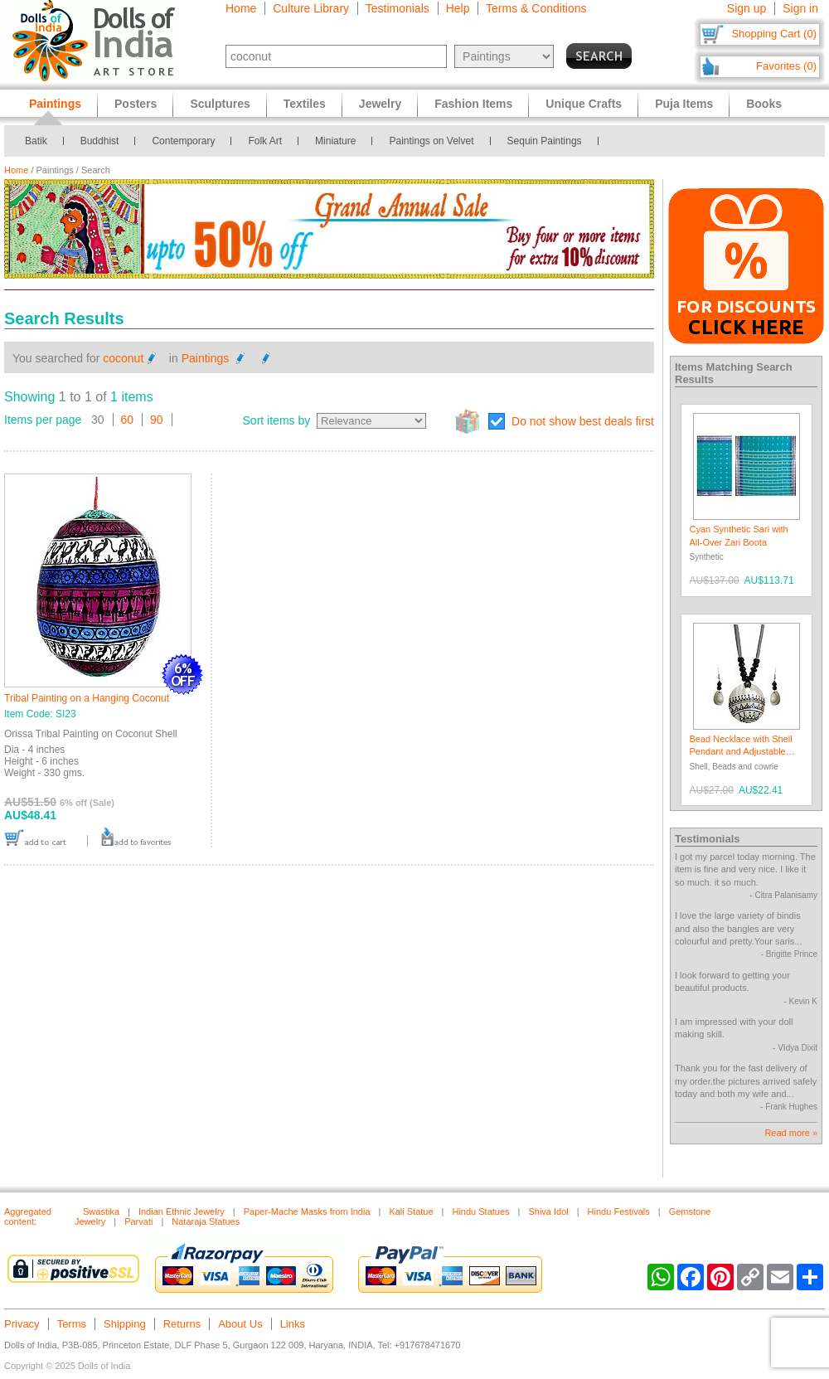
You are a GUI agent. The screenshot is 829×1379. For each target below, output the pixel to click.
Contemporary (183, 141)
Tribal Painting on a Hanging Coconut (86, 698)
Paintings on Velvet (431, 141)
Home (240, 8)
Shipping (125, 1324)
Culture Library (311, 8)
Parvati (138, 1221)
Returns (182, 1324)
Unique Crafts (583, 103)
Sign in (800, 8)
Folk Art (265, 141)
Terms (71, 1324)
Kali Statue (411, 1211)
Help (458, 8)
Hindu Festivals (619, 1211)
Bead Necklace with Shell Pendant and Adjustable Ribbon (741, 752)
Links (292, 1324)
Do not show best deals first (582, 421)
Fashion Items (473, 103)
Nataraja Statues (206, 1221)
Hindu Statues (480, 1211)
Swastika (101, 1211)
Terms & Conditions (536, 8)
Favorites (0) (786, 66)
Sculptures (220, 103)
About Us (240, 1324)
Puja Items (684, 103)
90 (156, 419)
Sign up (746, 8)
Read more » (790, 1133)
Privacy (22, 1324)
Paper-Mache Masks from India (307, 1211)
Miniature (335, 141)
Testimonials (397, 8)
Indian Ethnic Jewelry (181, 1211)
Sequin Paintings (544, 141)
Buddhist (99, 141)
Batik (36, 141)
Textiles (305, 103)
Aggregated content (27, 1216)
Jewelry (380, 103)
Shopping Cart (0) (774, 33)
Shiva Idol (548, 1211)
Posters (135, 103)
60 (127, 419)
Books (764, 103)
